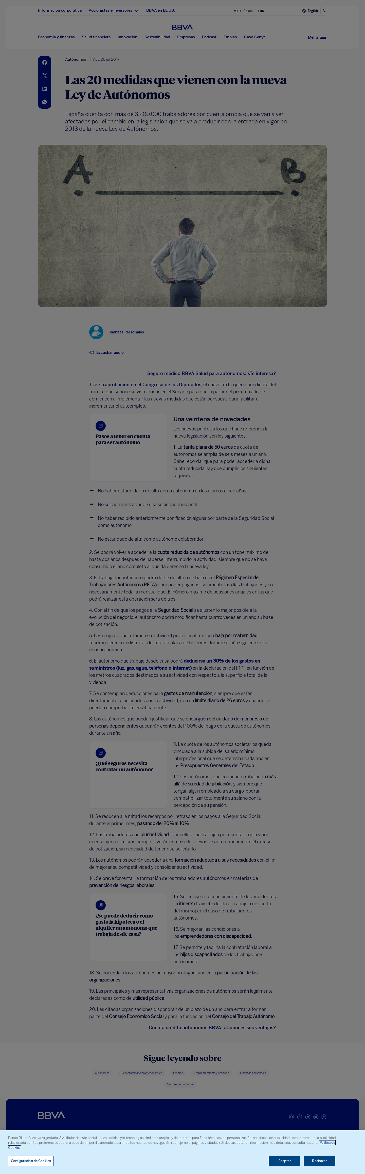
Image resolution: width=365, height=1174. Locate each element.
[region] (182, 1152)
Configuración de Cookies (31, 1161)
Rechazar (319, 1161)
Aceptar (284, 1161)
